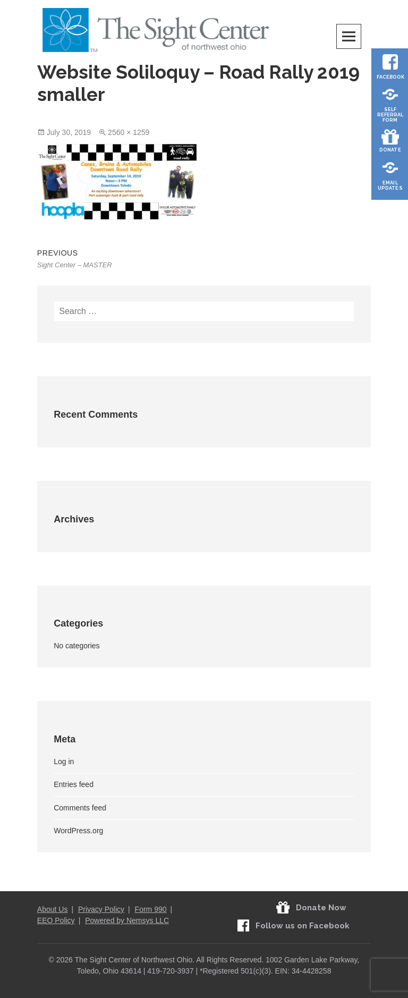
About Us (52, 909)
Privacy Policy (101, 909)
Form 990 (151, 909)
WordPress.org (78, 830)
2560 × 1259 (128, 132)
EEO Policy (56, 920)
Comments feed (80, 808)
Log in (64, 761)
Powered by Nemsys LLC (127, 920)
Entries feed (74, 784)
